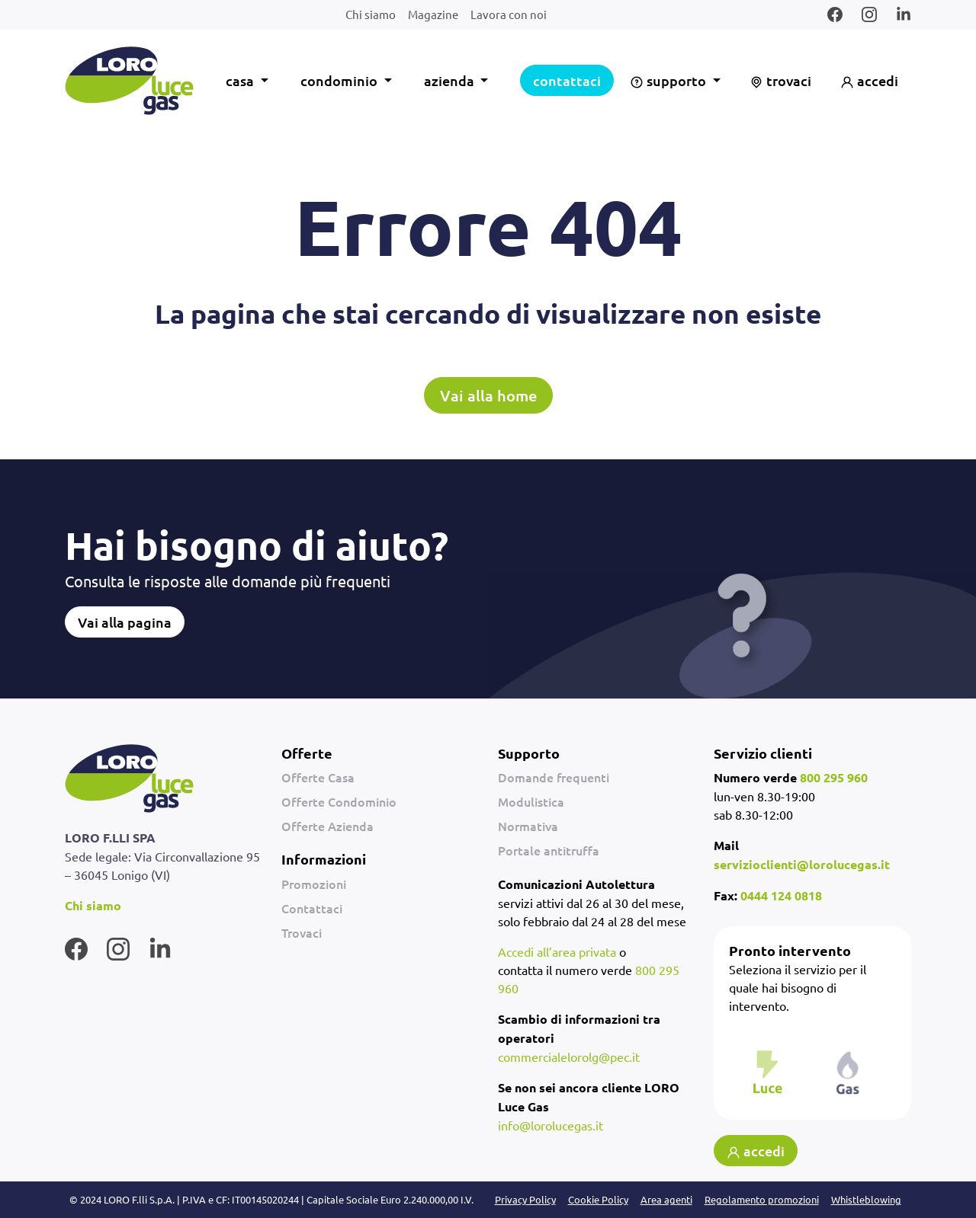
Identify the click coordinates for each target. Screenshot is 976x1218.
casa (241, 80)
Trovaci (301, 932)
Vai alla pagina (125, 622)
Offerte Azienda (327, 825)
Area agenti (666, 1199)
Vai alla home (488, 395)
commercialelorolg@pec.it (569, 1056)
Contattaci (311, 908)
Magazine (433, 14)
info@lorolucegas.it (550, 1125)
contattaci (567, 80)
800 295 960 (834, 777)
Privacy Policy (525, 1199)
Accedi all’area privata (557, 951)
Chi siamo (370, 14)
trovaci (780, 80)
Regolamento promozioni (762, 1199)
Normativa (528, 825)
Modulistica (531, 801)
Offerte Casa (318, 777)
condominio (340, 80)
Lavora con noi (508, 14)
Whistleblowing (866, 1199)
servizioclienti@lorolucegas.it (802, 864)
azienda (450, 80)
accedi (869, 80)
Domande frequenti (553, 777)
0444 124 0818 (781, 895)
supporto (669, 80)
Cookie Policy (598, 1199)
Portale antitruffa (548, 850)
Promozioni (313, 883)
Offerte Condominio (338, 801)
